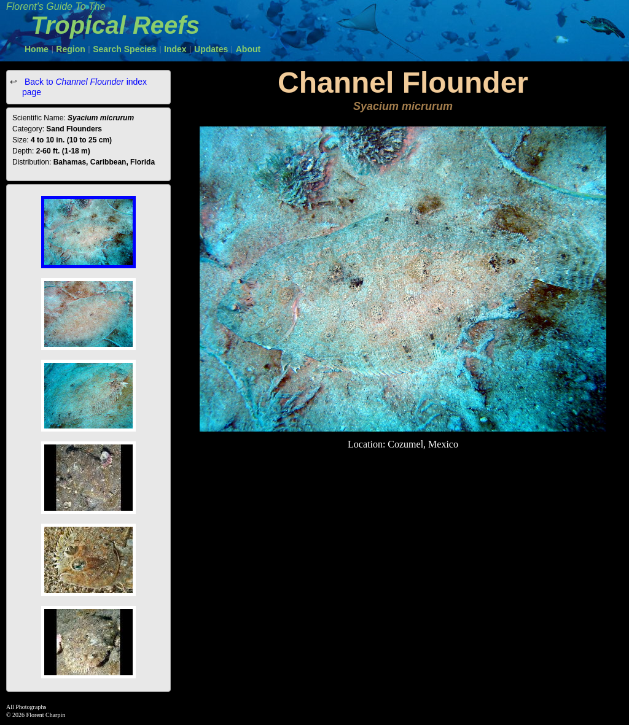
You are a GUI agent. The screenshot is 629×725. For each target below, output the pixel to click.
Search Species (125, 49)
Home (37, 49)
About (248, 49)
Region (70, 49)
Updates (211, 49)
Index (175, 49)
